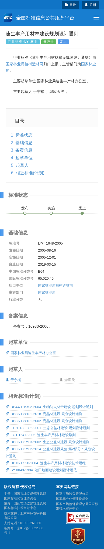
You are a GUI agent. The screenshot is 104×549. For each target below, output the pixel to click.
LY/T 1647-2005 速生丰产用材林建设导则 (41, 435)
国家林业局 (47, 292)
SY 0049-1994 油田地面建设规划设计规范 (41, 470)
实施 (51, 208)
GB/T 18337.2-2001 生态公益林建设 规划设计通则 (48, 428)
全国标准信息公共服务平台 (39, 17)
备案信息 (24, 150)
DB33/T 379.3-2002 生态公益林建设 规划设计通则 (47, 442)
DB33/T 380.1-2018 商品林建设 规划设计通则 (44, 414)
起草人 (22, 165)
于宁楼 (13, 380)
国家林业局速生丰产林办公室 (31, 353)
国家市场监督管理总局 (72, 494)
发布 (25, 208)
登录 (70, 5)
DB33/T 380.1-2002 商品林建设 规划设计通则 (44, 421)
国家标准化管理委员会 (72, 499)
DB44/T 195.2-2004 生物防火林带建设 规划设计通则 (49, 407)
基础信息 (24, 142)
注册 (90, 5)
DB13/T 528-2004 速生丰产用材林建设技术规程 (46, 463)
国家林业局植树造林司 (24, 64)
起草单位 (24, 157)
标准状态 (24, 135)
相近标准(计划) (30, 173)
